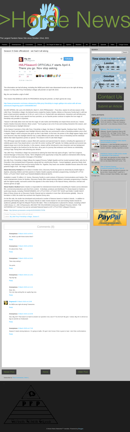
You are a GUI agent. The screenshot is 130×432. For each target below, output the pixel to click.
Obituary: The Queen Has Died (110, 129)
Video (112, 44)
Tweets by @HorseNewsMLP (109, 73)
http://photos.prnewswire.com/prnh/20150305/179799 (27, 210)
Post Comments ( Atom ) (21, 377)
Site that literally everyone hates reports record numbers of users (113, 141)
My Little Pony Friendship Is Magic (21, 216)
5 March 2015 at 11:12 (25, 287)
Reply (11, 239)
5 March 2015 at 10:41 (25, 258)
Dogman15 (13, 301)
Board (94, 44)
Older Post (83, 372)
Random (78, 44)
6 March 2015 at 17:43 (25, 328)
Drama (39, 44)
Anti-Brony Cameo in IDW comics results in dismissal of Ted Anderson (113, 154)
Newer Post (9, 372)
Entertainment (16, 44)
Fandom (4, 44)
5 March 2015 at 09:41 (25, 233)
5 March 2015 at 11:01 (25, 275)
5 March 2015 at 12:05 (24, 301)
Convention (29, 44)
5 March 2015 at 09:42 (25, 246)
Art (87, 44)
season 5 (36, 216)
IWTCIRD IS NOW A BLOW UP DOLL (112, 118)
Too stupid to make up (54, 44)
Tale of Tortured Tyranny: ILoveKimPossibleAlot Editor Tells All (112, 167)
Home (45, 372)
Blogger (80, 429)
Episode (103, 44)
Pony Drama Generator (109, 194)
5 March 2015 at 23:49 (25, 314)
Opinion (68, 44)
